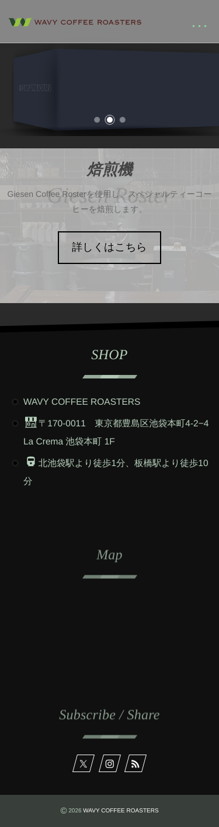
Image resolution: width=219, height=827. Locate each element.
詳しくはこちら (109, 247)
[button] (97, 117)
